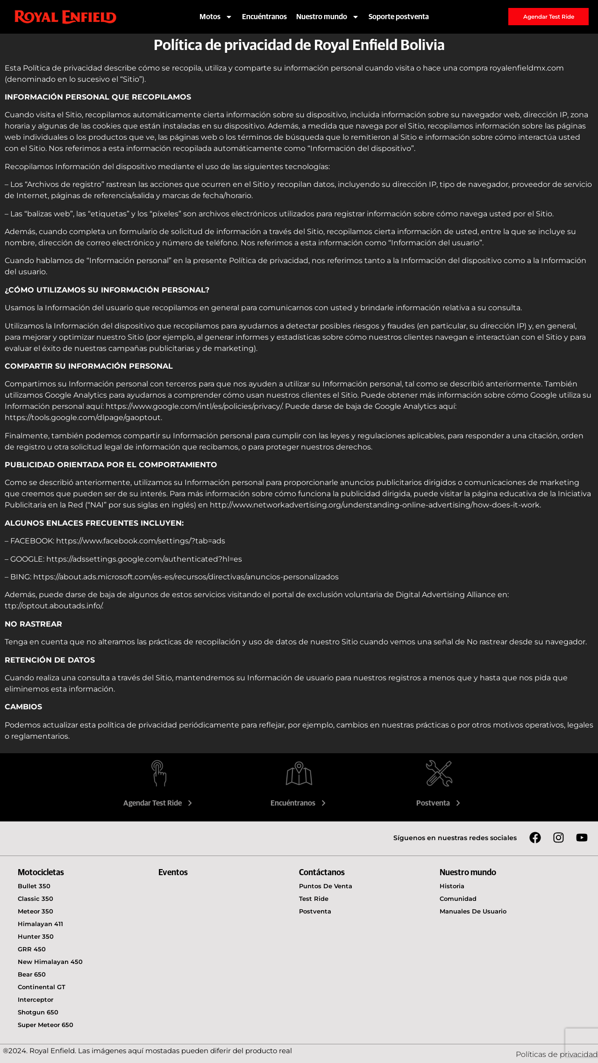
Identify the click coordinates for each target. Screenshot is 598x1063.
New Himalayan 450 (50, 961)
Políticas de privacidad (557, 1054)
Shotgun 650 (38, 1012)
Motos (216, 16)
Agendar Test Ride (158, 803)
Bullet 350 (34, 886)
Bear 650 (32, 974)
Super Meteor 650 (45, 1024)
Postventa (439, 803)
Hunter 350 (36, 936)
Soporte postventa (399, 17)
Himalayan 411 (40, 923)
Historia (452, 886)
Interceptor (35, 999)
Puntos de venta (325, 886)
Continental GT (41, 987)
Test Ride (313, 898)
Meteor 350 (35, 911)
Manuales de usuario (473, 911)
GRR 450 (32, 949)
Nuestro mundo (327, 16)
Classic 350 (35, 898)
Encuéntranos (264, 17)
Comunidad (458, 898)
